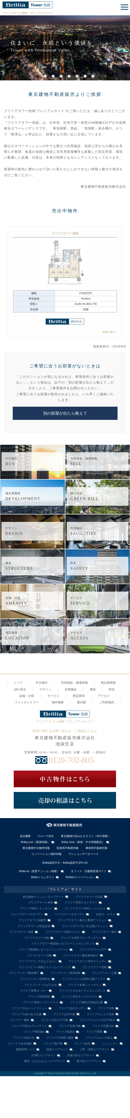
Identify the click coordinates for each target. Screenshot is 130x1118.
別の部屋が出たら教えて (65, 413)
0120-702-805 (70, 760)
